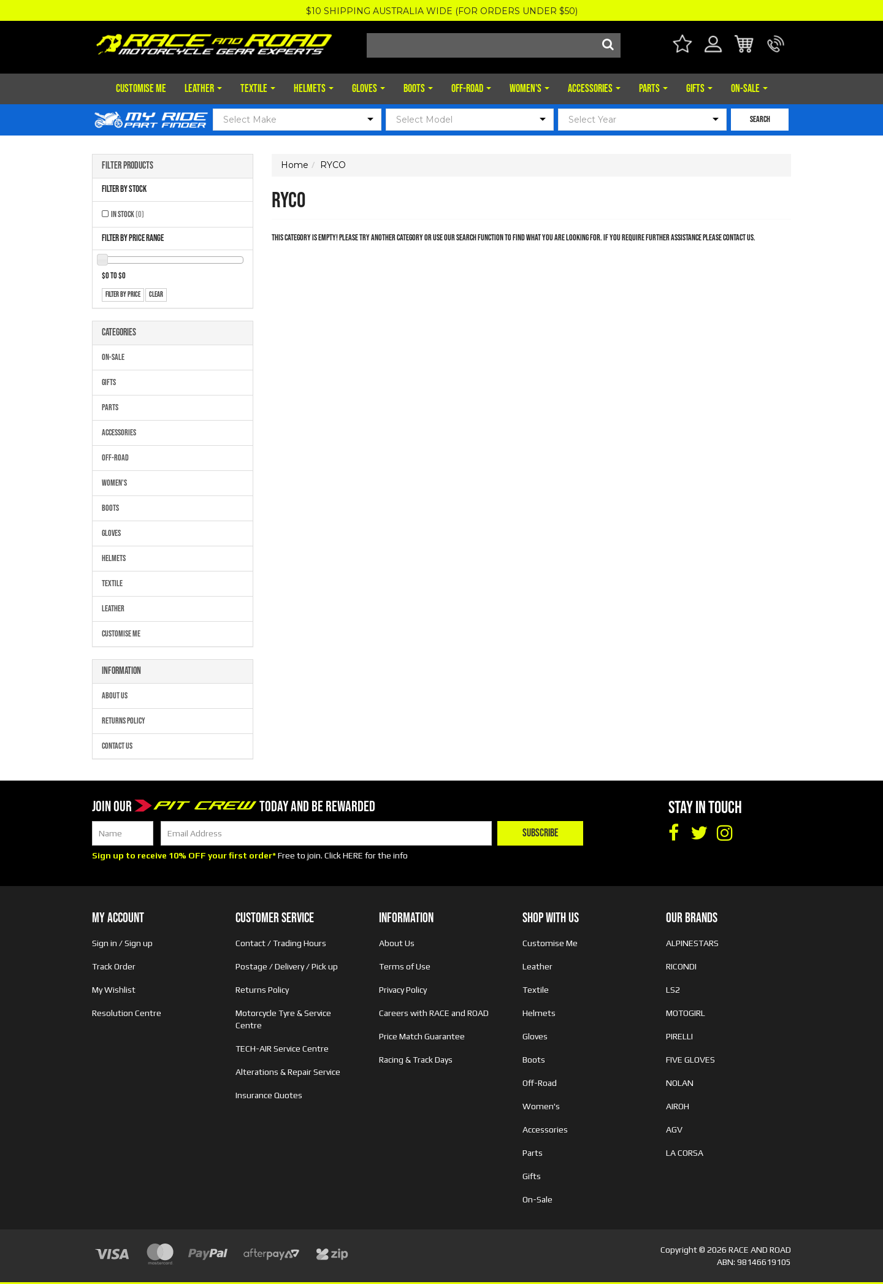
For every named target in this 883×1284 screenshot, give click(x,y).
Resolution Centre (126, 1013)
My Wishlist (114, 990)
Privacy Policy (403, 990)
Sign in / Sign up (122, 943)
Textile (257, 88)
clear (156, 294)
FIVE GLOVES (690, 1059)
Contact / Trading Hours (280, 943)
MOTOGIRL (685, 1013)
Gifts (699, 88)
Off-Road (471, 88)
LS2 (673, 990)
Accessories (594, 88)
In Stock (127, 214)
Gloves (368, 88)
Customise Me (141, 88)
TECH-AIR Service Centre (282, 1048)
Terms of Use (404, 966)
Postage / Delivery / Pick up (286, 966)
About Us (115, 695)
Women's (529, 88)
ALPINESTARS (692, 943)
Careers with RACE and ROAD (434, 1013)
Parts (653, 88)
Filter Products (127, 166)
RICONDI (681, 966)
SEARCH (760, 119)
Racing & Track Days (416, 1059)
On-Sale (749, 88)
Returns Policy (123, 721)
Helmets (314, 88)
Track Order (114, 966)
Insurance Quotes (268, 1095)
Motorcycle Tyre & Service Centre (283, 1019)
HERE (353, 855)
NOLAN (680, 1083)
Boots (418, 88)
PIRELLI (679, 1036)
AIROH (677, 1106)
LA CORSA (684, 1153)
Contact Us (117, 746)
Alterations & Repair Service (287, 1072)
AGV (674, 1129)
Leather (203, 88)
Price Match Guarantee (422, 1036)
